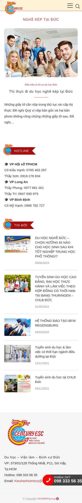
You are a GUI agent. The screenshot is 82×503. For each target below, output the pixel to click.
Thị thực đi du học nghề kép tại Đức (41, 91)
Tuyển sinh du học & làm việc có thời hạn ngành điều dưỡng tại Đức (55, 351)
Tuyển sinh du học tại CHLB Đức (55, 379)
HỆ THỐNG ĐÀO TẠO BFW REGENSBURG (55, 323)
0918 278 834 (30, 176)
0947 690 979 (28, 194)
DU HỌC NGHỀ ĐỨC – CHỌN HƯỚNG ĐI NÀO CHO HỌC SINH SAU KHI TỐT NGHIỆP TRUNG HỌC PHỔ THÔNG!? (55, 247)
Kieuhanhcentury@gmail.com (35, 481)
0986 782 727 (34, 205)
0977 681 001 (34, 188)
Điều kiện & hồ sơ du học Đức (41, 84)
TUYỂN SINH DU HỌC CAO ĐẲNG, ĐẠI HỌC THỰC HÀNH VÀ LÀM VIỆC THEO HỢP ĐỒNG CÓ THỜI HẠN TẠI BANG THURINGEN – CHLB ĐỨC (55, 288)
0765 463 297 (36, 170)
